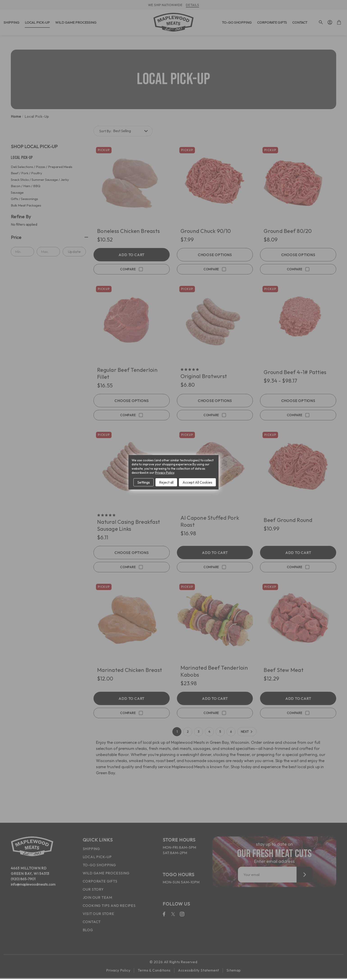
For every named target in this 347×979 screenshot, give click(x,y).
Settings (143, 482)
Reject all (166, 482)
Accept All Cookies (197, 482)
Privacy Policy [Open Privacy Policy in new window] (164, 473)
